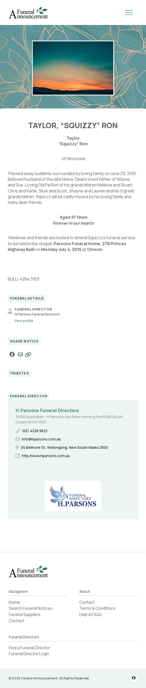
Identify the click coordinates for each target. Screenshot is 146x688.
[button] (129, 12)
